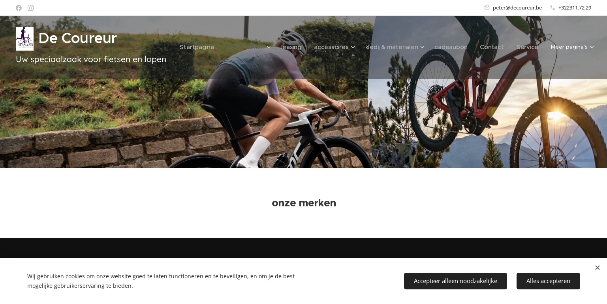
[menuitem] (219, 47)
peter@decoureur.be (517, 7)
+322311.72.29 (574, 7)
